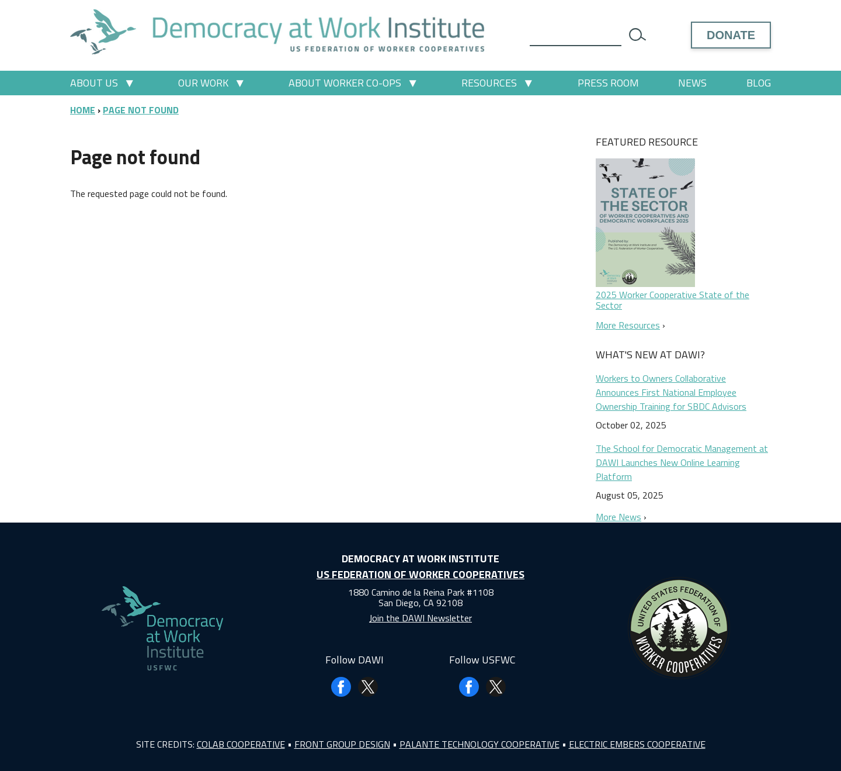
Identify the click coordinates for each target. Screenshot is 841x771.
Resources (489, 83)
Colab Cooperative (241, 744)
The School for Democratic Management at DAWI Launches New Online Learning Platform (682, 462)
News (692, 83)
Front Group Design (342, 744)
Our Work (203, 83)
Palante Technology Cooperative (479, 744)
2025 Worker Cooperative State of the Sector (672, 300)
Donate (731, 35)
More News (618, 517)
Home (82, 110)
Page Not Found (141, 110)
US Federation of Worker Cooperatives (420, 574)
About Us (94, 83)
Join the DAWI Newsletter (420, 618)
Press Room (608, 83)
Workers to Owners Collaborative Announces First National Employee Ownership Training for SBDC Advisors (671, 392)
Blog (758, 83)
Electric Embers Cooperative (637, 744)
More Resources (628, 325)
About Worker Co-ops (345, 83)
